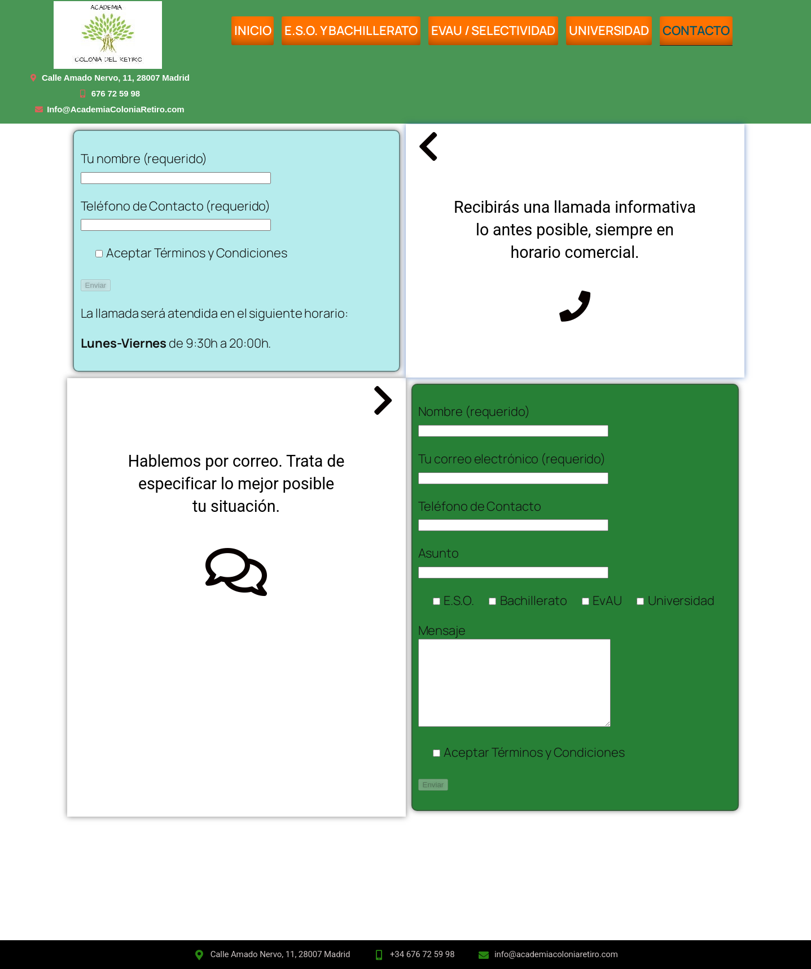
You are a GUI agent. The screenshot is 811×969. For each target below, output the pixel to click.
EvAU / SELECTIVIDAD (493, 30)
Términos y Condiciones (220, 252)
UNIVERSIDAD (609, 30)
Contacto (696, 30)
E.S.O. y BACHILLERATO (351, 30)
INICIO (252, 30)
